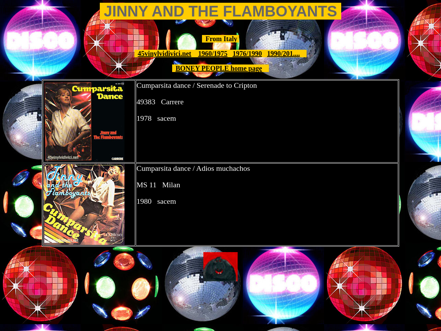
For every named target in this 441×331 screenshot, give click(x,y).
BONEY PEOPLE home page (219, 68)
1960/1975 (213, 53)
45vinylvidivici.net (164, 53)
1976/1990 (247, 53)
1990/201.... (283, 53)
